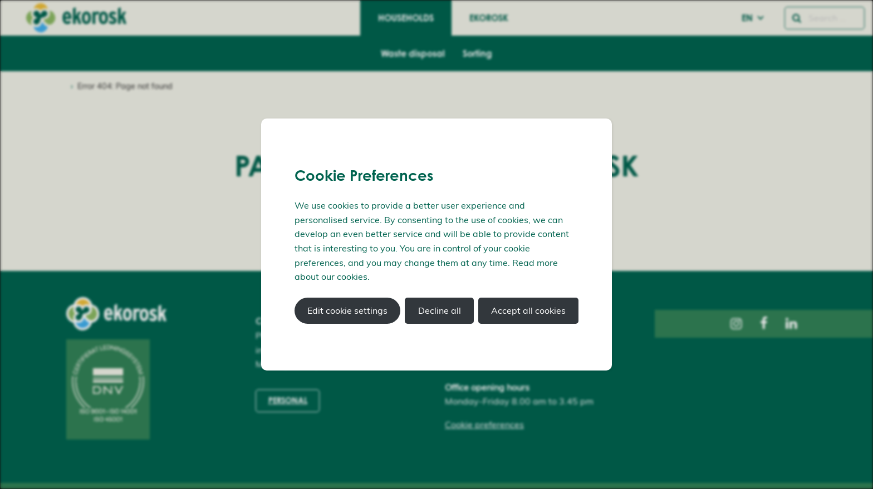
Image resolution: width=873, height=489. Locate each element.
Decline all (439, 310)
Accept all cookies (528, 310)
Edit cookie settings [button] (347, 310)
